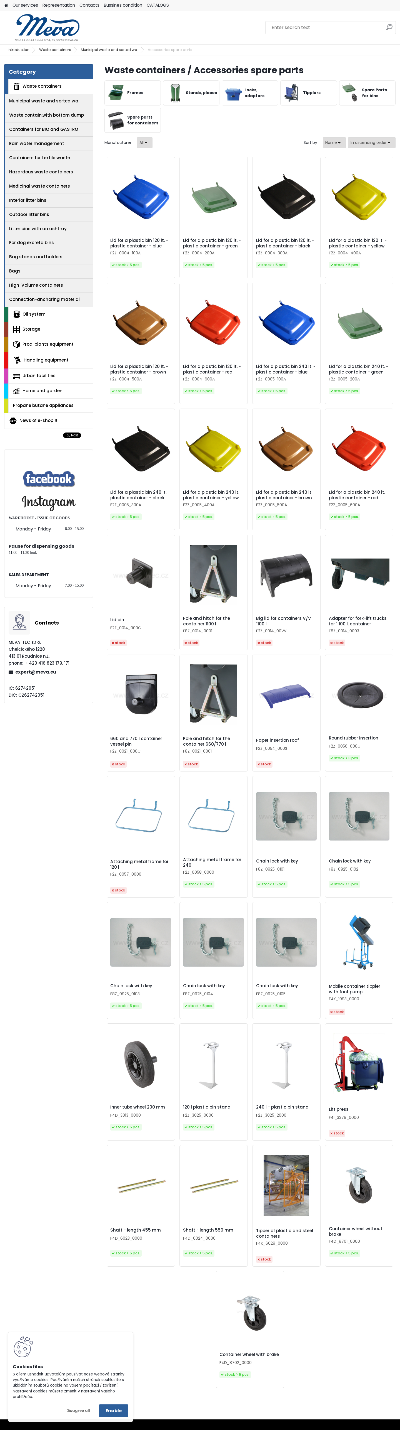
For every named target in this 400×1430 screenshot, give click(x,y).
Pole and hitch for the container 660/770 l (206, 741)
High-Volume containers (36, 285)
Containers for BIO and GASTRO (43, 129)
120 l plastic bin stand (207, 1107)
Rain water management (36, 143)
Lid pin (117, 620)
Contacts (89, 5)
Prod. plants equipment (43, 344)
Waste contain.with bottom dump (46, 115)
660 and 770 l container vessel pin (136, 741)
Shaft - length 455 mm (135, 1230)
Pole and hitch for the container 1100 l (206, 621)
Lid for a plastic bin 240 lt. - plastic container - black (140, 495)
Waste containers (55, 49)
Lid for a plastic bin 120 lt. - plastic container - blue (139, 243)
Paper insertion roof (277, 740)
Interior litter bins (27, 200)
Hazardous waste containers (41, 172)
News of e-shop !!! (34, 421)
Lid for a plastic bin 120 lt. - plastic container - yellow (358, 243)
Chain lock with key (277, 861)
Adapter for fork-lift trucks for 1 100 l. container (358, 621)
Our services (25, 5)
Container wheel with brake (249, 1354)
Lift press (339, 1109)
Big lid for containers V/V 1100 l (283, 621)
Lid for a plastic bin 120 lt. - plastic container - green (212, 243)
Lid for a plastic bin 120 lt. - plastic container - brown (139, 369)
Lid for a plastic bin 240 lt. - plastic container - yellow (212, 495)
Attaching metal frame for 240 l (212, 862)
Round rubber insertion (353, 738)
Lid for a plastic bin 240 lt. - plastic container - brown (286, 495)
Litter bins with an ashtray (38, 229)
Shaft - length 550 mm (208, 1230)
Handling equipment (41, 360)
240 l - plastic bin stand (282, 1107)
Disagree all (78, 1410)
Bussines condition (123, 5)
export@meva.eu (35, 672)
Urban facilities (34, 375)
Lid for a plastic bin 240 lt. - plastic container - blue (286, 369)
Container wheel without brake (355, 1231)
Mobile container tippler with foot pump (354, 989)
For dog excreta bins (31, 242)
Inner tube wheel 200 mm (137, 1107)
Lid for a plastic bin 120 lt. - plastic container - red (212, 369)
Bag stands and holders (35, 257)
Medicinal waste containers (39, 186)
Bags (15, 271)
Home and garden (37, 390)
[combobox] (334, 142)
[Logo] (42, 27)
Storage (26, 329)
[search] (389, 29)
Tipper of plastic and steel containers (284, 1233)
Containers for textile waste (39, 158)
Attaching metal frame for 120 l (139, 864)
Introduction (18, 49)
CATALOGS (158, 5)
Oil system (29, 314)
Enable (114, 1410)
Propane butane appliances (43, 405)
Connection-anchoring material (44, 299)
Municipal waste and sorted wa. (109, 49)
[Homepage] (6, 5)
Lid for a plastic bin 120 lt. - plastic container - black (285, 243)
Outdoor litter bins (29, 214)
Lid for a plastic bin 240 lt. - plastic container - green (358, 369)
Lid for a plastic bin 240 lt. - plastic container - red (358, 495)
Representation (58, 5)
